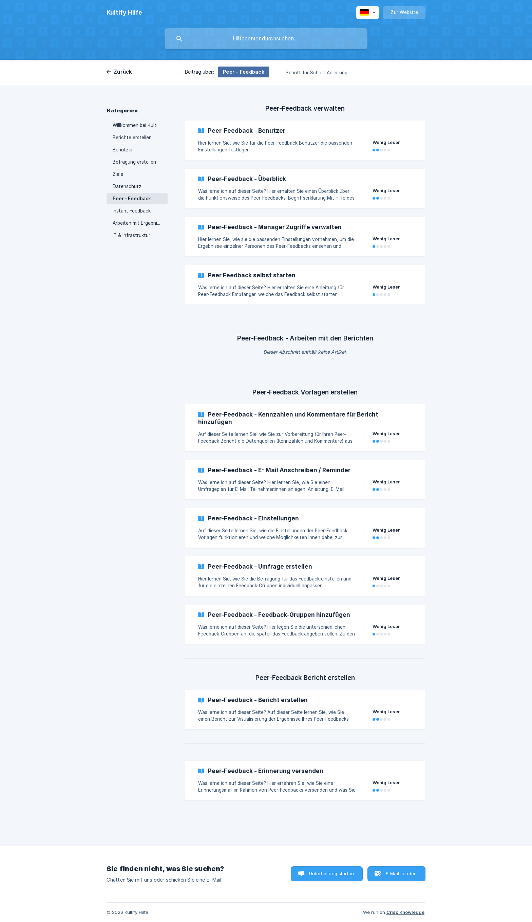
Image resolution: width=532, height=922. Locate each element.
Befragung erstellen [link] (134, 162)
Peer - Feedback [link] (132, 198)
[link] (305, 140)
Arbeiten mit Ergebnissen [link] (140, 223)
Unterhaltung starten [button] (331, 873)
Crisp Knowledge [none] (405, 912)
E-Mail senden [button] (401, 873)
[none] (124, 12)
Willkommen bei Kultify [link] (137, 125)
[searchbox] (266, 38)
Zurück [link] (123, 72)
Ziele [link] (118, 174)
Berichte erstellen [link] (132, 137)
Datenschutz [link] (127, 186)
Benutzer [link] (123, 149)
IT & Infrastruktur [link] (131, 235)
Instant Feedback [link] (132, 211)
